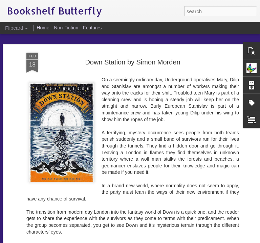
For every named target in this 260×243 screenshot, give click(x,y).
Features (92, 27)
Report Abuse (171, 239)
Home (43, 27)
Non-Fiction (66, 27)
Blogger (151, 239)
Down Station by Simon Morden (132, 37)
